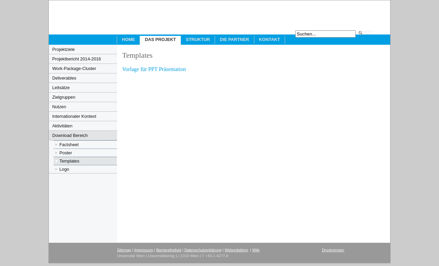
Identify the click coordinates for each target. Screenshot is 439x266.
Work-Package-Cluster (74, 68)
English (366, 31)
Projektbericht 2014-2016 (76, 58)
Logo (64, 169)
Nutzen (59, 106)
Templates (69, 161)
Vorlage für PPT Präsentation (154, 69)
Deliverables (64, 78)
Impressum (143, 250)
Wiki (255, 250)
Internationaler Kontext (74, 116)
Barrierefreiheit (168, 250)
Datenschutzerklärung (203, 250)
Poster (65, 152)
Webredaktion (236, 250)
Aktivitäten (62, 125)
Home (128, 39)
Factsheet (69, 144)
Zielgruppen (63, 97)
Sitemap (124, 250)
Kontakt (269, 39)
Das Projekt (160, 39)
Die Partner (234, 39)
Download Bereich (70, 135)
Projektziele (63, 49)
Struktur (198, 39)
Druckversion (333, 250)
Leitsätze (61, 87)
